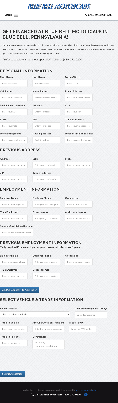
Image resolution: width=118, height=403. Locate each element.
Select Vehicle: (8, 308)
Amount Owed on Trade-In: (48, 322)
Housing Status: (42, 133)
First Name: (6, 77)
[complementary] (107, 392)
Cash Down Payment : (91, 308)
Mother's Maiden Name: (79, 133)
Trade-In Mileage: (10, 336)
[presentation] (26, 358)
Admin (95, 390)
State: (3, 119)
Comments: (39, 336)
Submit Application (12, 373)
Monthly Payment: (10, 133)
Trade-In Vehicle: (9, 322)
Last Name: (39, 77)
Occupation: (72, 198)
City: (68, 105)
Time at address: (74, 119)
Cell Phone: (6, 91)
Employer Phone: (42, 198)
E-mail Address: (74, 91)
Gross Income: (41, 212)
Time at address (42, 172)
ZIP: (35, 119)
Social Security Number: (13, 105)
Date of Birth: (73, 77)
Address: (38, 105)
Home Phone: (40, 91)
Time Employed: (9, 212)
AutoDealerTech (83, 390)
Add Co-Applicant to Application (19, 289)
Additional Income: (76, 212)
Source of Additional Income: (16, 226)
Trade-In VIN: (76, 322)
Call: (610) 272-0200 (98, 14)
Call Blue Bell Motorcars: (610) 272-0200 (58, 394)
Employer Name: (9, 198)
